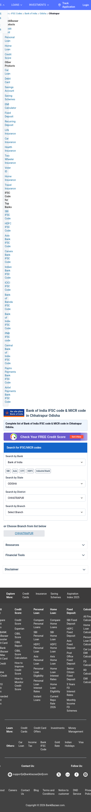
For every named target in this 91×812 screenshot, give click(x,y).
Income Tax (32, 744)
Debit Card (8, 80)
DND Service (77, 792)
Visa (81, 742)
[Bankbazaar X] (59, 774)
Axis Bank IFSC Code (8, 241)
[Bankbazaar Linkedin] (67, 774)
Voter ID (8, 169)
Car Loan (7, 72)
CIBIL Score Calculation (21, 654)
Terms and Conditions (49, 792)
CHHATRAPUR (24, 533)
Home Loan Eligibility (55, 688)
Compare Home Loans (55, 624)
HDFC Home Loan (53, 648)
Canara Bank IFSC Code (9, 256)
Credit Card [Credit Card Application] (8, 30)
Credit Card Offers (40, 730)
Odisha (43, 13)
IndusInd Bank (43, 471)
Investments (58, 728)
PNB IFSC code (7, 337)
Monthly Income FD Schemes (72, 705)
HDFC (30, 471)
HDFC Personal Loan (38, 648)
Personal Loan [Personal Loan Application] (10, 39)
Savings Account (9, 89)
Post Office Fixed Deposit (71, 658)
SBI (8, 471)
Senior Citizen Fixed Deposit (71, 674)
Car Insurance (10, 140)
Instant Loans (37, 698)
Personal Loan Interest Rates (38, 686)
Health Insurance (10, 149)
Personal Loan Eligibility (38, 672)
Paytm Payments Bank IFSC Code (10, 375)
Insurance (41, 593)
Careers (13, 790)
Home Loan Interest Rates (54, 674)
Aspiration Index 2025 (73, 595)
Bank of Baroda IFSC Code (9, 301)
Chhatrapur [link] (54, 13)
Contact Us (25, 792)
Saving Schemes (10, 97)
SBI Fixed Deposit (72, 622)
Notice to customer (64, 792)
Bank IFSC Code (43, 746)
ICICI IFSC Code (8, 286)
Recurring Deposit (10, 123)
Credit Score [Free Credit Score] (8, 56)
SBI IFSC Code (8, 215)
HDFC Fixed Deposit (71, 632)
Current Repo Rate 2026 (54, 702)
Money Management (76, 730)
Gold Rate (57, 744)
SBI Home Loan (53, 636)
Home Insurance (10, 178)
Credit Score (18, 622)
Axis (15, 471)
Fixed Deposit (9, 114)
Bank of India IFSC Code (8, 321)
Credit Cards (25, 595)
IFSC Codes (16, 13)
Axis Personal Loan (38, 660)
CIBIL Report (18, 644)
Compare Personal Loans (39, 624)
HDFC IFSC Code (8, 227)
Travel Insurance (10, 187)
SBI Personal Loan (38, 636)
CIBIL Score (18, 635)
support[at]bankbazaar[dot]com (28, 774)
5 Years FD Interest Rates (71, 689)
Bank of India (31, 13)
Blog (36, 790)
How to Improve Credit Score (19, 668)
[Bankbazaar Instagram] (85, 774)
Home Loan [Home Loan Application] (8, 47)
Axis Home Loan (53, 660)
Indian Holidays (69, 744)
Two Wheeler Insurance (10, 159)
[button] (24, 533)
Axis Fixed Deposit (71, 644)
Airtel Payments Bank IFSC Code (10, 394)
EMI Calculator (10, 106)
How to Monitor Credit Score (19, 684)
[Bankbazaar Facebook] (76, 774)
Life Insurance (10, 132)
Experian (19, 628)
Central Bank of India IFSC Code (9, 354)
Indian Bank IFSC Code (8, 272)
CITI (22, 471)
